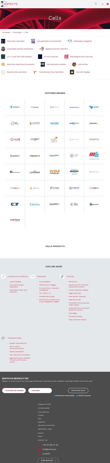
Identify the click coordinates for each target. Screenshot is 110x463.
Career (40, 436)
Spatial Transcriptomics (18, 343)
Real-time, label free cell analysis (20, 64)
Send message (47, 460)
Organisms (41, 276)
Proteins (70, 276)
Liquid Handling (15, 281)
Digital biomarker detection (57, 49)
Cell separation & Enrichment (49, 41)
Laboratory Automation (18, 276)
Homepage (6, 32)
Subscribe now (77, 390)
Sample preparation (17, 351)
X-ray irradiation (45, 281)
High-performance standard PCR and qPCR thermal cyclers (20, 360)
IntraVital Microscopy (46, 296)
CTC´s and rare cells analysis (19, 57)
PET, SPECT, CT (45, 293)
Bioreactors (73, 281)
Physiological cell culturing (81, 57)
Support (41, 433)
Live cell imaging (83, 72)
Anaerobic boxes (75, 300)
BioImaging (73, 313)
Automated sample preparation (20, 49)
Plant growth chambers (77, 296)
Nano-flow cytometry (15, 41)
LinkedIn (46, 453)
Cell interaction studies (56, 64)
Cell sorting (82, 64)
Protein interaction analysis (78, 290)
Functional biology (75, 316)
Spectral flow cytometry (17, 72)
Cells (39, 418)
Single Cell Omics (75, 293)
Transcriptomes (14, 338)
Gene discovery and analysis (20, 355)
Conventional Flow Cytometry (51, 72)
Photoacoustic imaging (47, 285)
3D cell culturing (51, 57)
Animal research (84, 395)
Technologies (17, 32)
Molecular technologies (65, 395)
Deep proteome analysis (77, 319)
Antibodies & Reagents (82, 41)
